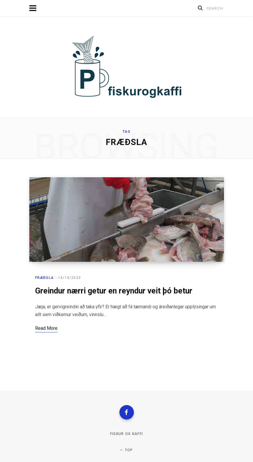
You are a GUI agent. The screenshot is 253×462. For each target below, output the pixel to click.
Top (126, 450)
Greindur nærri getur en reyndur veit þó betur (113, 291)
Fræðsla (44, 278)
